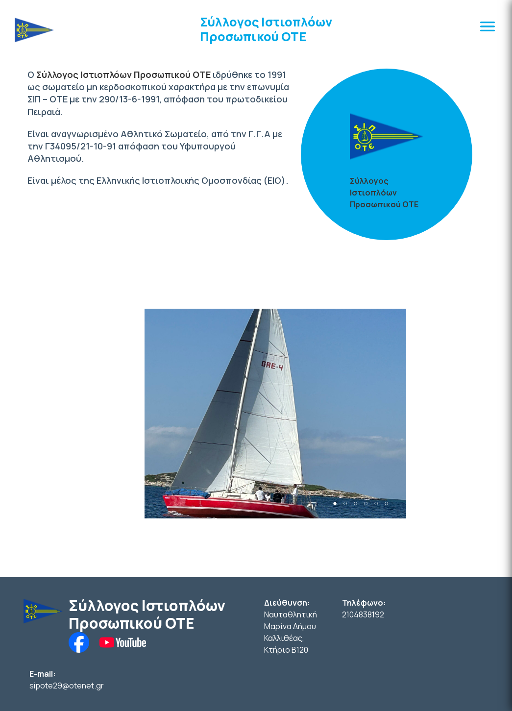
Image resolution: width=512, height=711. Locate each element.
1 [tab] (335, 503)
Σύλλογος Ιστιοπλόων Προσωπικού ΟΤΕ (266, 29)
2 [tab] (345, 503)
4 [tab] (366, 503)
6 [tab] (386, 503)
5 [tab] (376, 503)
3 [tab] (355, 503)
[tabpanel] (276, 413)
